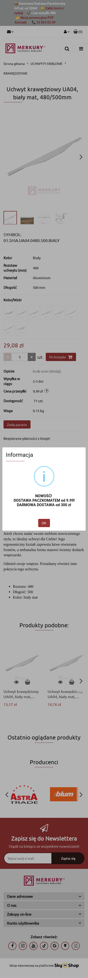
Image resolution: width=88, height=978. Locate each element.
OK (44, 523)
